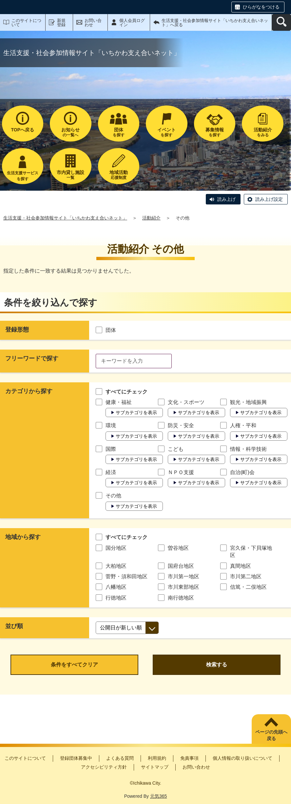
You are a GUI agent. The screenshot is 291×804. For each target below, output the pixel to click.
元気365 (158, 796)
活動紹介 (151, 217)
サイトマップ (154, 767)
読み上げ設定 (269, 199)
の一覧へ (70, 132)
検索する (216, 664)
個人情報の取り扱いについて (242, 758)
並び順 (14, 626)
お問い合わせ (93, 22)
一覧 (70, 175)
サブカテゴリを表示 (136, 412)
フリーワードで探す (31, 358)
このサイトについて (26, 22)
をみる (262, 132)
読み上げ (226, 199)
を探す (119, 132)
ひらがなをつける (261, 7)
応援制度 (119, 175)
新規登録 (61, 22)
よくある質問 (120, 758)
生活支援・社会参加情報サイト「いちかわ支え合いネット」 (65, 217)
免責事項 (189, 758)
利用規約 (157, 758)
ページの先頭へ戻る (271, 735)
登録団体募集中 (76, 758)
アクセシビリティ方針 (104, 767)
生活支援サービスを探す (22, 176)
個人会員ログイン (132, 22)
